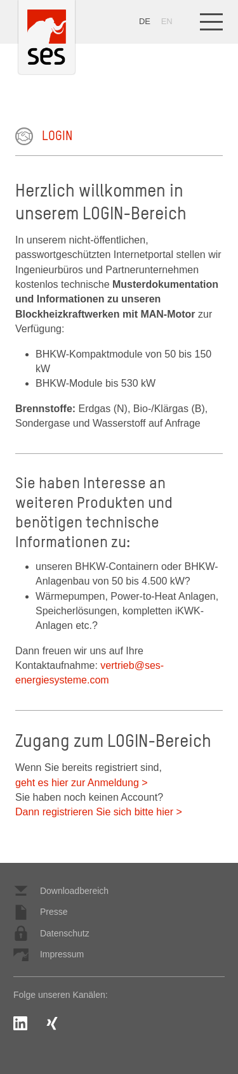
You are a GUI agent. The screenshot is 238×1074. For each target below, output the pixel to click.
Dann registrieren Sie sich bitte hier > (98, 811)
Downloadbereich (61, 890)
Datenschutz (51, 933)
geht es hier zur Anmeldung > (81, 782)
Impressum (48, 954)
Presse (40, 912)
